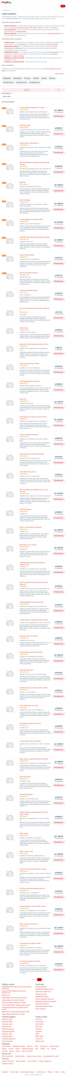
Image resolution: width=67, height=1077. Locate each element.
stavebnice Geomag (18, 56)
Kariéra (63, 1072)
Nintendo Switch (54, 1046)
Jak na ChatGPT (32, 1061)
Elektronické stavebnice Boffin (44, 1006)
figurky (4, 70)
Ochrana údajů (14, 1072)
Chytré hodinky (6, 1046)
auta (48, 68)
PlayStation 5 (44, 1046)
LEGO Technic (39, 1024)
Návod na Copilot (21, 1061)
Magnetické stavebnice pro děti (44, 989)
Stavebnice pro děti (40, 994)
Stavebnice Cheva (7, 1024)
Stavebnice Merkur (7, 1021)
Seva (27, 27)
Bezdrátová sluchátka (19, 1046)
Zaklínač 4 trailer (20, 1056)
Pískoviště (38, 1031)
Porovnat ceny (58, 116)
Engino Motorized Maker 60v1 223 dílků (13, 1014)
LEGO (17, 27)
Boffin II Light (5, 995)
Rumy (37, 1048)
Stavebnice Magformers (9, 1038)
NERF (37, 1034)
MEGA (35, 27)
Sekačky (53, 1048)
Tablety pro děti (39, 1041)
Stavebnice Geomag (8, 1029)
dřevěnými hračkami (54, 33)
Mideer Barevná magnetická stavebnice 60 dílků (15, 1011)
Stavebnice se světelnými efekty (14, 61)
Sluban (40, 27)
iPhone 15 (30, 1046)
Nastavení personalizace (27, 1072)
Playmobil (22, 27)
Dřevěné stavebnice (10, 33)
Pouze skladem (9, 102)
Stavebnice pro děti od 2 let (43, 991)
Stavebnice (6, 10)
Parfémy (42, 1048)
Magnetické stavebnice (11, 52)
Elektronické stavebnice (11, 46)
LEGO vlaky (38, 1026)
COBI (31, 27)
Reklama (50, 1072)
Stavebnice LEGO (7, 1019)
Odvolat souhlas (41, 1072)
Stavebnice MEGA (7, 1036)
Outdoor (11, 1051)
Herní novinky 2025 (7, 1056)
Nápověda (5, 1072)
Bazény (18, 1051)
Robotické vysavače (27, 1048)
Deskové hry (39, 1038)
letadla (52, 68)
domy (59, 68)
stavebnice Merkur (21, 31)
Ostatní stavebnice (40, 1008)
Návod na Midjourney (45, 1061)
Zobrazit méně (59, 73)
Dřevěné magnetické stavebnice (44, 999)
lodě (56, 68)
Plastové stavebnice (10, 25)
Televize (4, 1048)
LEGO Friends (39, 1021)
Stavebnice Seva (7, 1026)
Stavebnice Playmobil (8, 1031)
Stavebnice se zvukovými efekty (14, 58)
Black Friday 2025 (27, 1051)
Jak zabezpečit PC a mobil (51, 1056)
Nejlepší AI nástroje (7, 1063)
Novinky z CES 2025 (8, 1061)
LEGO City (38, 1019)
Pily (48, 1048)
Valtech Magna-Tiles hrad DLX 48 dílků (13, 1000)
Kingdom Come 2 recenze (33, 1056)
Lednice (17, 1048)
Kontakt (57, 1072)
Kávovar (11, 1048)
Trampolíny (38, 1029)
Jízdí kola (4, 1051)
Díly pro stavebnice (7, 1041)
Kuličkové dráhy (9, 42)
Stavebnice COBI (7, 1034)
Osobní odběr (6, 96)
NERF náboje (39, 1036)
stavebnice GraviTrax (52, 44)
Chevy (55, 27)
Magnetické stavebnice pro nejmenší (45, 1001)
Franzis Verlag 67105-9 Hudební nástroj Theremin (16, 1005)
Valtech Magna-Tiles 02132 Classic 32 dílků (14, 997)
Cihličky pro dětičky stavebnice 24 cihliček (14, 1002)
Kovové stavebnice (10, 29)
